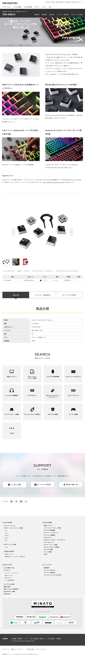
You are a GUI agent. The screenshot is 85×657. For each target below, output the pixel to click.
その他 (45, 554)
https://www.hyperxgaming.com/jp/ (54, 182)
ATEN (6, 547)
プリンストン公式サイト (50, 570)
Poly (6, 530)
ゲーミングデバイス (37, 271)
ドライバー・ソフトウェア (11, 573)
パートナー (26, 638)
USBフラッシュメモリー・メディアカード (54, 540)
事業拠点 (20, 638)
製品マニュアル (9, 575)
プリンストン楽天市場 (49, 572)
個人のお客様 (48, 522)
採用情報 (58, 638)
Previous (13, 232)
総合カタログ (8, 578)
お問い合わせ (7, 594)
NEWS (53, 2)
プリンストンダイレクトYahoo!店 (52, 575)
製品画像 (44, 14)
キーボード (27, 271)
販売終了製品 (7, 586)
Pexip (6, 538)
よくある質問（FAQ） (9, 568)
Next (71, 232)
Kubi (6, 540)
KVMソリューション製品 (10, 544)
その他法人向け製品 (9, 551)
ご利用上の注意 (30, 649)
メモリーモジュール (49, 542)
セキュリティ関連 (48, 549)
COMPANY (68, 2)
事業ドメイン (43, 638)
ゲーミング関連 (19, 45)
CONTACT (48, 2)
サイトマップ (5, 649)
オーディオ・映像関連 (49, 535)
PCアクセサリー (49, 271)
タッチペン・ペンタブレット (51, 532)
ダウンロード (7, 570)
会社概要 (14, 638)
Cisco (6, 533)
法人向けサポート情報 (9, 591)
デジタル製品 (9, 45)
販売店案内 (46, 568)
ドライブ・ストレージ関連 (50, 544)
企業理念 (36, 638)
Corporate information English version (23, 641)
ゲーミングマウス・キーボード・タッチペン (67, 271)
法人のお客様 (8, 522)
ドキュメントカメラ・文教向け (52, 547)
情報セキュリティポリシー (17, 649)
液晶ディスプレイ (9, 554)
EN (82, 2)
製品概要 (36, 14)
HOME (3, 45)
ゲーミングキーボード (9, 271)
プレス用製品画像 (9, 580)
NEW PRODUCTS (60, 2)
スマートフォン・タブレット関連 (52, 528)
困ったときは (8, 564)
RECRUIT (74, 2)
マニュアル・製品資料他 (42, 295)
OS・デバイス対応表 (77, 14)
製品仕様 (51, 14)
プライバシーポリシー (41, 649)
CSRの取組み (51, 638)
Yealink (7, 535)
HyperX (19, 271)
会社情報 (4, 638)
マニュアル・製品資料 (63, 14)
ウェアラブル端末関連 (49, 530)
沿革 (31, 638)
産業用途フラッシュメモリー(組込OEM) (15, 556)
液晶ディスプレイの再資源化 (11, 589)
